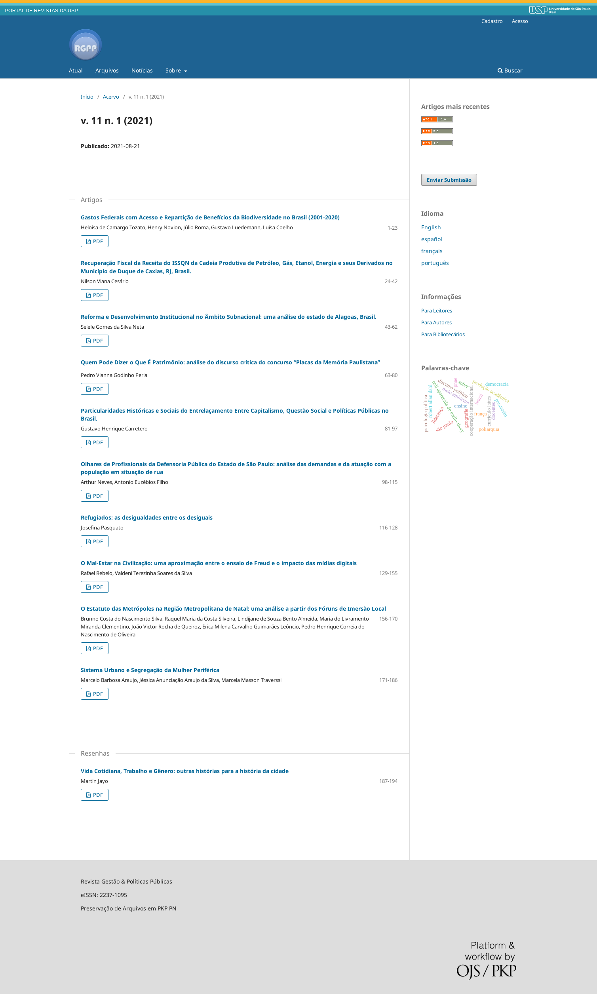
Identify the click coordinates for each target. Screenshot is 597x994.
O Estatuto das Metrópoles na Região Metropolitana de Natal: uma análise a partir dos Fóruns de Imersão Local (233, 608)
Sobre (174, 70)
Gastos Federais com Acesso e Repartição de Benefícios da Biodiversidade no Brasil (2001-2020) (210, 217)
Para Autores (436, 322)
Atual (76, 70)
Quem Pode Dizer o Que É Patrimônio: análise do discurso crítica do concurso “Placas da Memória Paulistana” (230, 362)
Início (87, 96)
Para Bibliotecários (443, 334)
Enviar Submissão (449, 179)
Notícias (142, 70)
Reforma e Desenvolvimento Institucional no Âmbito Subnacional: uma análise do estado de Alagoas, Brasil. (228, 316)
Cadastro (492, 21)
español (431, 239)
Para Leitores (436, 310)
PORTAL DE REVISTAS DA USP (41, 10)
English (431, 227)
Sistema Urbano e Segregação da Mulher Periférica (150, 670)
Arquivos (107, 70)
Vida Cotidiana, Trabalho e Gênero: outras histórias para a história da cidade (185, 771)
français (432, 251)
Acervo (111, 96)
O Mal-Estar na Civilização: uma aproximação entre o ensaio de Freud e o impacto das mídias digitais (219, 563)
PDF (97, 241)
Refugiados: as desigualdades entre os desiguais (147, 517)
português (435, 263)
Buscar (510, 70)
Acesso (520, 21)
